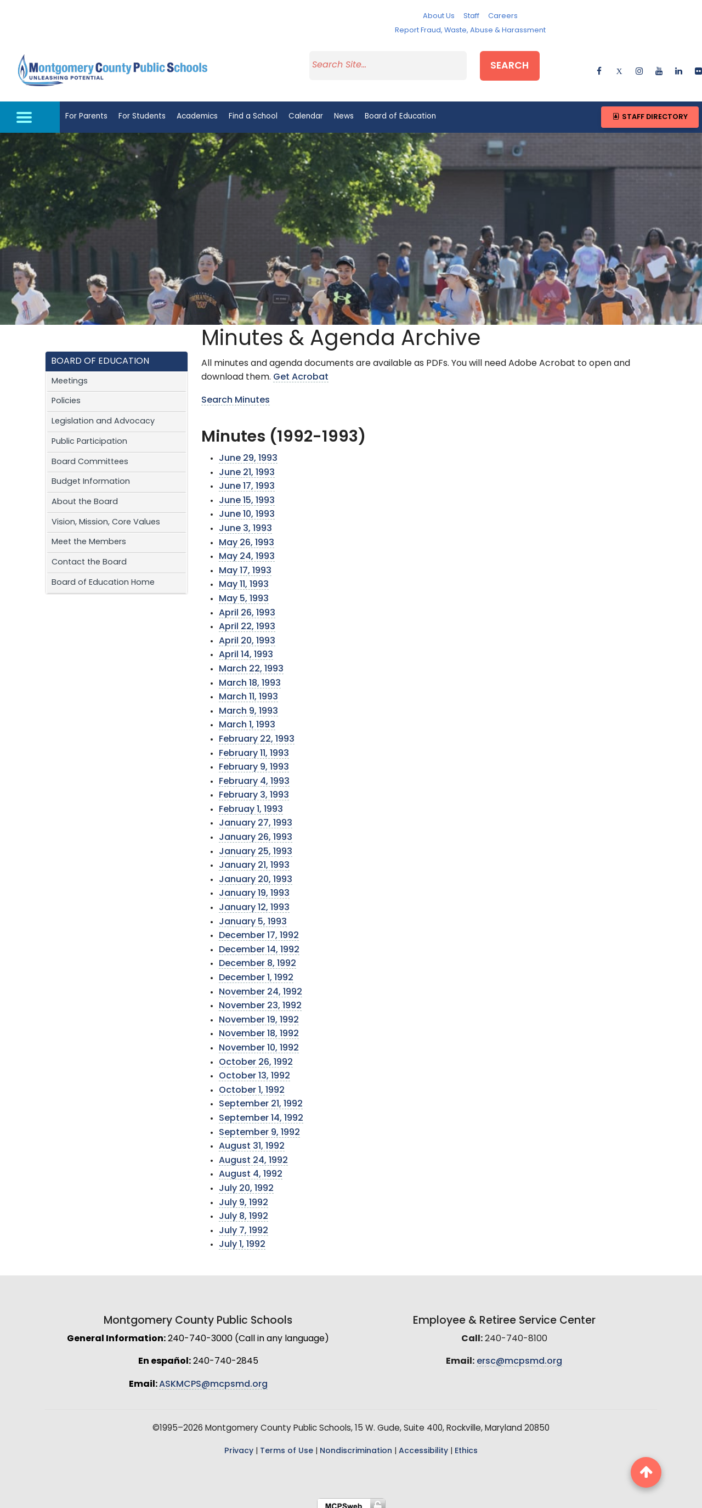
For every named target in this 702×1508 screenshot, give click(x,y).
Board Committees (90, 454)
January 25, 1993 (255, 844)
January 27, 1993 (255, 816)
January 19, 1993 (254, 886)
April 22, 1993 (247, 619)
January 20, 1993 (255, 872)
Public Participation (89, 434)
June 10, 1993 (247, 507)
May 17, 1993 (245, 563)
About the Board (85, 494)
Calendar (305, 109)
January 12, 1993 (254, 900)
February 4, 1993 (254, 774)
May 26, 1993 (246, 535)
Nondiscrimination (356, 1444)
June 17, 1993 (247, 479)
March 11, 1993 (248, 690)
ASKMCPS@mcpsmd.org (213, 1377)
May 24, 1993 (247, 549)
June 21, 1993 (247, 465)
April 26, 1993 (247, 605)
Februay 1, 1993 (251, 802)
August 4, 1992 (250, 1167)
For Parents (86, 109)
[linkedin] (679, 66)
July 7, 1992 (243, 1223)
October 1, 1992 (252, 1082)
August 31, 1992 (252, 1139)
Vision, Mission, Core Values (106, 515)
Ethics (466, 1444)
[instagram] (639, 66)
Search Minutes (235, 392)
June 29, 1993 (248, 451)
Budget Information (91, 475)
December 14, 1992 (259, 942)
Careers (503, 16)
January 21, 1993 (254, 858)
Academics (197, 109)
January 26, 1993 (255, 830)
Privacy (238, 1444)
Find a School (253, 109)
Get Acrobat (301, 370)
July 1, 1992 (242, 1237)
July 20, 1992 (246, 1181)
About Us (439, 16)
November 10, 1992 (259, 1041)
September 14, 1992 (261, 1110)
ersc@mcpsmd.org (519, 1354)
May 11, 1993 (244, 577)
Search (519, 64)
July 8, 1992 (243, 1209)
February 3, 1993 (254, 788)
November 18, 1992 (259, 1027)
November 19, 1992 (259, 1012)
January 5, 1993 (253, 914)
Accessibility (423, 1444)
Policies (66, 394)
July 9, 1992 (243, 1195)
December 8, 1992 (257, 956)
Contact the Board (89, 555)
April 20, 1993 (247, 633)
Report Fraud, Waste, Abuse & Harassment (470, 30)
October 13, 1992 (254, 1069)
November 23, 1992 (260, 999)
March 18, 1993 (250, 675)
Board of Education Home (103, 575)
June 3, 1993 (245, 521)
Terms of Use (286, 1444)
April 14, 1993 (246, 647)
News (344, 109)
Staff (471, 16)
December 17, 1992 (259, 928)
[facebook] (599, 66)
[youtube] (659, 66)
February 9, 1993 (254, 760)
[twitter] (619, 66)
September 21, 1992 (261, 1097)
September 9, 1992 (259, 1125)
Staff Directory (649, 109)
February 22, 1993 (257, 731)
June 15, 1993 (247, 493)
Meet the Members (89, 535)
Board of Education (400, 109)
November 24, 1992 (260, 984)
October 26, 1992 (256, 1054)
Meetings (70, 374)
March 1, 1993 (247, 718)
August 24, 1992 (253, 1153)
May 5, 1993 (244, 592)
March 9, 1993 (248, 703)
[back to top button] (646, 1472)
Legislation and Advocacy (103, 414)
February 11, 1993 (254, 746)
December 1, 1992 (256, 971)
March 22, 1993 (251, 661)
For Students (142, 109)
